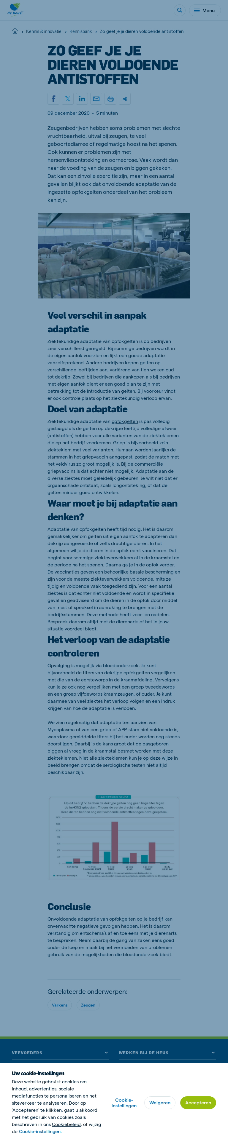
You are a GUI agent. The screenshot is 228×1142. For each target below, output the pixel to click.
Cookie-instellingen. (41, 1131)
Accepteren (198, 1102)
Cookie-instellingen (124, 1102)
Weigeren (159, 1102)
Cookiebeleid (66, 1124)
